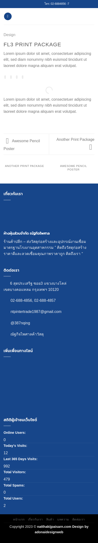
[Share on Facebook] (12, 77)
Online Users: (15, 432)
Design (9, 35)
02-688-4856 (21, 300)
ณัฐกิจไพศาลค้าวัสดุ (27, 334)
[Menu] (8, 16)
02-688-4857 (45, 300)
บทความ (63, 519)
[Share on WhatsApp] (6, 77)
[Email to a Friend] (24, 77)
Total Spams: (15, 485)
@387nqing (20, 323)
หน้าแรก (19, 519)
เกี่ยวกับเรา (35, 519)
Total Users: (14, 498)
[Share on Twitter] (18, 77)
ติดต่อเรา (78, 519)
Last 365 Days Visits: (21, 459)
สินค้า (50, 519)
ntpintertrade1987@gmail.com (35, 312)
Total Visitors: (15, 472)
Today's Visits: (16, 446)
